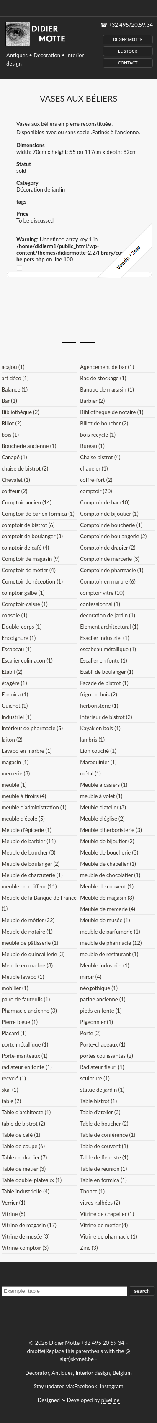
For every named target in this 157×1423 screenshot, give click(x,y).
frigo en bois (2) (98, 694)
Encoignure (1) (19, 638)
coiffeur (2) (14, 491)
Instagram (112, 1386)
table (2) (11, 1101)
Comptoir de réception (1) (32, 581)
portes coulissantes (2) (106, 1055)
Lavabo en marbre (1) (27, 750)
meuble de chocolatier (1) (110, 875)
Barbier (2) (92, 400)
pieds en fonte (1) (100, 1010)
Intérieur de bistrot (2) (106, 717)
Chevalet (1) (16, 479)
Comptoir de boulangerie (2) (113, 536)
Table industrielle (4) (25, 1191)
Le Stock (127, 51)
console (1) (14, 615)
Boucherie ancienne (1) (29, 446)
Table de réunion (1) (103, 1168)
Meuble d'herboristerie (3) (111, 830)
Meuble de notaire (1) (27, 931)
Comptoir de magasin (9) (30, 558)
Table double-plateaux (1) (32, 1180)
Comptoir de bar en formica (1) (38, 513)
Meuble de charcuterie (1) (32, 875)
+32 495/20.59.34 (130, 24)
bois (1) (10, 434)
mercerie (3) (16, 773)
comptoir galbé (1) (23, 592)
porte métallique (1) (25, 1044)
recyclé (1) (14, 1078)
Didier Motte (128, 39)
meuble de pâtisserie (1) (30, 942)
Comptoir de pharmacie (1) (111, 570)
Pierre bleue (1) (20, 1022)
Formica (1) (15, 694)
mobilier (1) (15, 988)
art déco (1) (15, 378)
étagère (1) (14, 683)
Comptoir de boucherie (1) (111, 525)
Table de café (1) (21, 1134)
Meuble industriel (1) (104, 965)
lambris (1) (92, 739)
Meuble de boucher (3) (29, 852)
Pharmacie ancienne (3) (29, 1010)
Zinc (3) (89, 1247)
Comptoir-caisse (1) (25, 604)
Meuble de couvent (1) (107, 886)
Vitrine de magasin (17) (29, 1225)
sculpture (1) (94, 1078)
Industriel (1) (16, 717)
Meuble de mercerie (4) (107, 909)
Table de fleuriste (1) (104, 1157)
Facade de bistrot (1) (104, 683)
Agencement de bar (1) (107, 366)
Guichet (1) (15, 705)
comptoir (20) (96, 491)
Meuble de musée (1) (105, 920)
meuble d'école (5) (23, 818)
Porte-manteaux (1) (25, 1055)
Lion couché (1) (98, 750)
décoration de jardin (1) (107, 615)
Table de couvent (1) (104, 1146)
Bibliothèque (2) (20, 412)
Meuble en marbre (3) (27, 965)
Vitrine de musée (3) (25, 1236)
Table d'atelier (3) (100, 1112)
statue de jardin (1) (102, 1089)
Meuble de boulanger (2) (30, 863)
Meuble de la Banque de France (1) (39, 903)
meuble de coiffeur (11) (29, 886)
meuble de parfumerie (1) (110, 931)
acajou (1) (13, 366)
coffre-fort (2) (96, 479)
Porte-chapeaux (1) (102, 1044)
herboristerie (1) (99, 705)
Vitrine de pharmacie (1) (108, 1236)
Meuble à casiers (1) (103, 784)
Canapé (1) (14, 457)
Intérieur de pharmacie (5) (32, 728)
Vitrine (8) (13, 1214)
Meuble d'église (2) (102, 818)
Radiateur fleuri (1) (102, 1067)
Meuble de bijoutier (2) (107, 841)
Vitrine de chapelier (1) (107, 1214)
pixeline (110, 1400)
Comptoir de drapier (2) (107, 547)
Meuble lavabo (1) (23, 976)
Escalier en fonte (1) (103, 660)
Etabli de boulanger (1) (106, 671)
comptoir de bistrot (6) (28, 525)
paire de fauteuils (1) (26, 999)
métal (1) (90, 773)
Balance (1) (15, 389)
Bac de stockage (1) (103, 378)
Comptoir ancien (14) (26, 502)
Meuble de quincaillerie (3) (33, 954)
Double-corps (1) (21, 626)
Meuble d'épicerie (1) (26, 830)
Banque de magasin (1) (107, 389)
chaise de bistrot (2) (25, 468)
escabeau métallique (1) (108, 649)
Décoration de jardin (40, 189)
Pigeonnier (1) (96, 1022)
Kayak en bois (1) (100, 728)
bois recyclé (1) (98, 434)
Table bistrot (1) (98, 1101)
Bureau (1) (92, 446)
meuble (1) (14, 784)
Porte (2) (90, 1033)
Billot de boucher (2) (104, 423)
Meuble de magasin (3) (107, 897)
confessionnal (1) (100, 604)
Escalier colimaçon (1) (27, 660)
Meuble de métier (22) (28, 920)
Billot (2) (11, 423)
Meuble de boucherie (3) (109, 852)
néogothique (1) (99, 988)
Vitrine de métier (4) (104, 1225)
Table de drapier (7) (24, 1157)
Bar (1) (9, 400)
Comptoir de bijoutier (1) (109, 513)
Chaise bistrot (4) (100, 457)
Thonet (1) (92, 1191)
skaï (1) (10, 1089)
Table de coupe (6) (23, 1146)
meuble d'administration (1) (34, 807)
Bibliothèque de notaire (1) (111, 412)
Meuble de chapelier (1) (108, 863)
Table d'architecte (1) (26, 1112)
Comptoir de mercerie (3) (109, 558)
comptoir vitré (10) (102, 592)
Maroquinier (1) (98, 762)
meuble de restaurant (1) (109, 954)
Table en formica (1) (103, 1180)
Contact (128, 62)
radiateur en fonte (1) (27, 1067)
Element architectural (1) (109, 626)
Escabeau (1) (16, 649)
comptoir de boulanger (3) (32, 536)
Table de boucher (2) (104, 1123)
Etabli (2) (12, 671)
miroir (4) (90, 976)
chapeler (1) (94, 468)
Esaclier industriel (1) (104, 638)
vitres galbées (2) (100, 1202)
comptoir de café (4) (25, 547)
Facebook (85, 1386)
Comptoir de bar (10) (104, 502)
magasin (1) (15, 762)
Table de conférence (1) (107, 1134)
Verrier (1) (13, 1202)
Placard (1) (14, 1033)
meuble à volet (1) (101, 796)
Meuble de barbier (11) (29, 841)
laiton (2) (12, 739)
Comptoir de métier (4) (29, 570)
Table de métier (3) (24, 1168)
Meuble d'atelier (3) (103, 807)
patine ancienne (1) (102, 999)
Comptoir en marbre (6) (107, 581)
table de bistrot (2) (23, 1123)
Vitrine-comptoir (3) (25, 1247)
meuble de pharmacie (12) (111, 942)
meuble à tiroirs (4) (24, 796)
